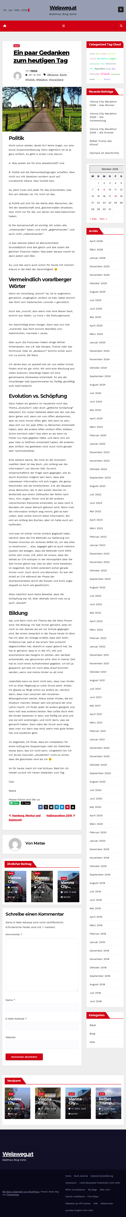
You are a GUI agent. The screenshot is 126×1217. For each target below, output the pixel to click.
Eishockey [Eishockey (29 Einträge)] (94, 74)
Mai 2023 (95, 511)
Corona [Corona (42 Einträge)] (111, 53)
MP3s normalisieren (75, 1190)
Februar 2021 (98, 730)
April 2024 (96, 418)
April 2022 (96, 621)
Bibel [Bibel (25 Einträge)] (102, 64)
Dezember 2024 (99, 350)
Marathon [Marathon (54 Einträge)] (102, 58)
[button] (121, 26)
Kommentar (14, 934)
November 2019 (99, 857)
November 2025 (99, 274)
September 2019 (100, 874)
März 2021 (96, 722)
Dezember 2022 (99, 553)
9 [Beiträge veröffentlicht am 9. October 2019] (104, 189)
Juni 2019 (96, 899)
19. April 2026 (18, 1109)
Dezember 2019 (99, 849)
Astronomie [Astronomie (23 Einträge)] (111, 64)
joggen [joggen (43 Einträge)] (112, 58)
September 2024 (100, 376)
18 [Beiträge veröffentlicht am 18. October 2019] (115, 196)
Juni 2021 (96, 697)
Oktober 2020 (98, 764)
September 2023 (100, 477)
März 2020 (96, 823)
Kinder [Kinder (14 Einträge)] (108, 69)
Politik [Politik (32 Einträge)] (93, 59)
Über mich (105, 1190)
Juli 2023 (95, 494)
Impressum (71, 1183)
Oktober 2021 (98, 671)
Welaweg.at (63, 8)
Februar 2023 (98, 536)
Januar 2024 (97, 443)
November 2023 (99, 460)
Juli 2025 (95, 300)
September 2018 (100, 975)
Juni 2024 (96, 401)
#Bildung (52, 74)
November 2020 (100, 756)
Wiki (92, 1042)
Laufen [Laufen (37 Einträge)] (99, 79)
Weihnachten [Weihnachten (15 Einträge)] (94, 64)
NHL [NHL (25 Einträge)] (114, 69)
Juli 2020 (95, 790)
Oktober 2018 (98, 967)
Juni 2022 (96, 604)
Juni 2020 (96, 798)
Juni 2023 (96, 502)
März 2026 (96, 249)
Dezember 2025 (99, 266)
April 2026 (96, 241)
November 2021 (99, 663)
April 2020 (96, 815)
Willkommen (107, 1203)
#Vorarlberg (56, 79)
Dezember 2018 (99, 950)
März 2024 (96, 426)
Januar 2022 (97, 646)
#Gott (63, 74)
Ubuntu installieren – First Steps (82, 1196)
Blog (16, 46)
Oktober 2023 (98, 469)
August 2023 (97, 486)
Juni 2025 (96, 308)
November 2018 (99, 959)
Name (10, 1000)
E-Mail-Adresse (16, 1018)
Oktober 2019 (98, 866)
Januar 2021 (97, 739)
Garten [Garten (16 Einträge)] (92, 79)
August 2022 (97, 587)
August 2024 (97, 384)
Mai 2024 (95, 410)
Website (11, 1037)
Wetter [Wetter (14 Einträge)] (98, 54)
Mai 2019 (95, 908)
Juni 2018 (96, 1001)
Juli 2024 (95, 393)
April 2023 (96, 519)
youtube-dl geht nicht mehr (79, 1210)
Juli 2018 (95, 992)
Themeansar (13, 1194)
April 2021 (96, 714)
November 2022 (99, 562)
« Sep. (93, 218)
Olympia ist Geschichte (104, 152)
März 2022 (96, 629)
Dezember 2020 (100, 747)
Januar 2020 (97, 840)
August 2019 (97, 883)
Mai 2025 (95, 317)
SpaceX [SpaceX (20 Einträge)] (107, 79)
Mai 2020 (95, 807)
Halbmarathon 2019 (60, 815)
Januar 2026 (97, 257)
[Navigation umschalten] (63, 26)
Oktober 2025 (98, 283)
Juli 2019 (95, 891)
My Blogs (92, 1190)
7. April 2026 (109, 1109)
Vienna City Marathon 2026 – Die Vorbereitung (103, 117)
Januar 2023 (97, 545)
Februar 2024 (98, 435)
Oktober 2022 (98, 570)
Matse (33, 70)
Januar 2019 (97, 942)
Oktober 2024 (98, 367)
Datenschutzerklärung (102, 1176)
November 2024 (99, 359)
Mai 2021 (95, 705)
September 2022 (100, 578)
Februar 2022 (98, 638)
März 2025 (96, 333)
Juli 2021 (95, 688)
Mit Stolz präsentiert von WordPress (21, 1192)
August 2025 (97, 291)
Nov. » (103, 218)
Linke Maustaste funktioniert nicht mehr (100, 1183)
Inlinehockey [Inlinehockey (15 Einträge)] (115, 74)
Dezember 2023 (99, 452)
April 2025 (96, 325)
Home (68, 1176)
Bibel (93, 1025)
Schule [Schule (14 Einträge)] (92, 54)
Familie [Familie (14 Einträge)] (103, 54)
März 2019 (96, 925)
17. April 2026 (79, 1109)
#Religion (41, 79)
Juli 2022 (95, 595)
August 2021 (97, 680)
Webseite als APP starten (78, 1203)
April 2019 (96, 916)
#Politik (30, 79)
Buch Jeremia (81, 1176)
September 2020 (100, 773)
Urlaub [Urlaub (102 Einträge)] (105, 74)
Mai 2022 (95, 612)
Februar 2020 (98, 832)
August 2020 (98, 781)
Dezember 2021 (99, 654)
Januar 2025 (97, 342)
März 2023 (96, 528)
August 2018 (97, 984)
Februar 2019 (98, 933)
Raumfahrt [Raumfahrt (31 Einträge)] (100, 69)
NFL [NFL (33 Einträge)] (92, 69)
